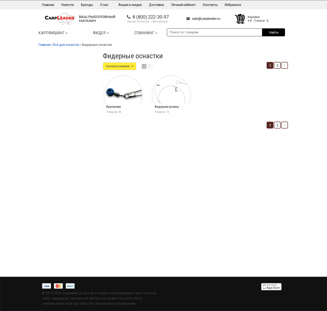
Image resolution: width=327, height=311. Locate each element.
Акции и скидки (130, 5)
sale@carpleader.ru (206, 19)
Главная (48, 5)
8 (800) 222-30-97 (151, 17)
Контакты (210, 5)
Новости (67, 5)
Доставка (156, 5)
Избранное (233, 5)
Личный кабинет (183, 5)
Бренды (87, 5)
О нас (105, 5)
